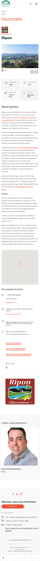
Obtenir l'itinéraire (13, 314)
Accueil (4, 11)
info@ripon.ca (10, 302)
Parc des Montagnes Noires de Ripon (26, 148)
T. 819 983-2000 (13, 295)
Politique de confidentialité (20, 540)
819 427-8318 (23, 521)
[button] (20, 265)
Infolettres (13, 506)
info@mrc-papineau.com (13, 525)
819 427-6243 (12, 521)
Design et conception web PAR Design (20, 551)
